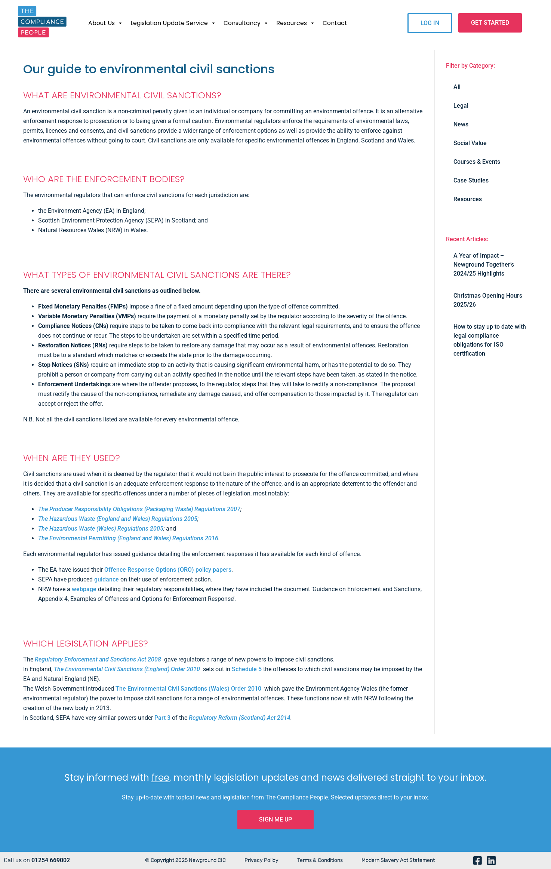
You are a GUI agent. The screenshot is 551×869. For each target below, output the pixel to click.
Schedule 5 (247, 669)
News (460, 124)
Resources (295, 23)
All (457, 86)
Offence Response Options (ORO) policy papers (167, 569)
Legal (460, 105)
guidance (106, 579)
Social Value (470, 143)
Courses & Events (476, 161)
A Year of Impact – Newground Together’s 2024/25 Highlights (483, 264)
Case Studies (471, 180)
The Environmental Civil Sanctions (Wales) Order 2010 (188, 688)
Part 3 (162, 717)
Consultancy (246, 23)
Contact (335, 23)
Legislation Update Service (173, 23)
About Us (105, 23)
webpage (84, 589)
